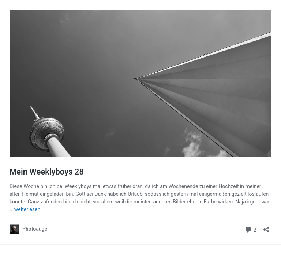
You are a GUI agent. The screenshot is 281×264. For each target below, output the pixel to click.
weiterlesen (27, 209)
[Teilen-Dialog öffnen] (266, 227)
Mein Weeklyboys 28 (47, 171)
